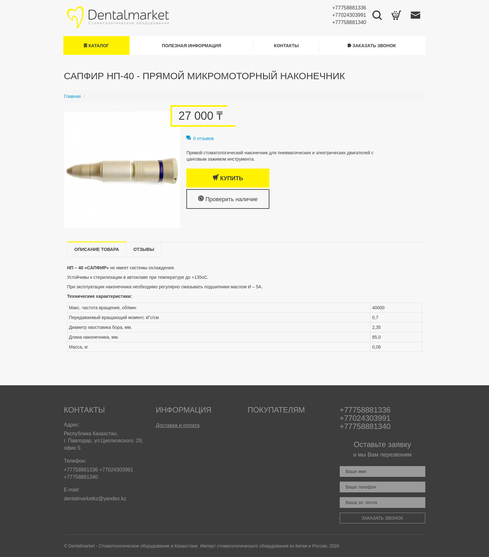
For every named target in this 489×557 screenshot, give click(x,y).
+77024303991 (349, 15)
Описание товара (96, 249)
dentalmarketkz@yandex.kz (95, 498)
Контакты (286, 45)
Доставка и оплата (178, 425)
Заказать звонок (372, 45)
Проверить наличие (228, 198)
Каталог (96, 45)
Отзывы (143, 249)
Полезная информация (191, 45)
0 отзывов (200, 138)
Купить (228, 178)
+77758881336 (349, 7)
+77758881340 (349, 22)
